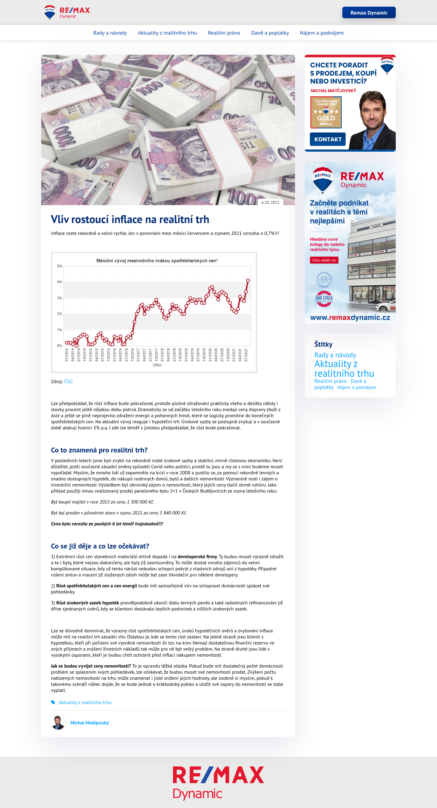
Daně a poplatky (270, 32)
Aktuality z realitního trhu (167, 32)
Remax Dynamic (369, 12)
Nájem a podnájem (322, 32)
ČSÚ (68, 381)
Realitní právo (224, 32)
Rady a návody (110, 32)
